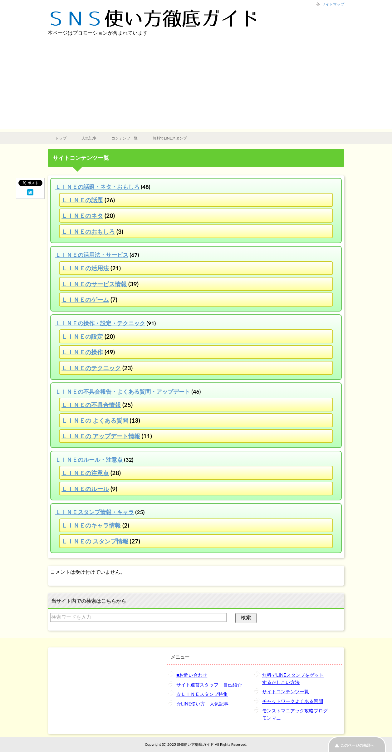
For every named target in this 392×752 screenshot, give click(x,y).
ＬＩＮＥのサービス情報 (94, 284)
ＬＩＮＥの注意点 (85, 472)
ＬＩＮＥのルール (85, 488)
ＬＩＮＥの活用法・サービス (91, 255)
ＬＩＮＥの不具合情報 (91, 404)
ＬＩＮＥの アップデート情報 (100, 436)
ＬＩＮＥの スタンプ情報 (94, 541)
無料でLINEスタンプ (170, 138)
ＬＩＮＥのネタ (82, 215)
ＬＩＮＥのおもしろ (88, 231)
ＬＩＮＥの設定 (82, 336)
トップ (60, 138)
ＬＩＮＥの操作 (82, 352)
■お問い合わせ (191, 675)
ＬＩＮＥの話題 (82, 200)
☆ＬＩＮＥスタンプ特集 (202, 694)
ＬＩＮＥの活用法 (85, 268)
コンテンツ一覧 (124, 138)
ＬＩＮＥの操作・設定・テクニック (100, 323)
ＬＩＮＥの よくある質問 (94, 420)
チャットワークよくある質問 (292, 701)
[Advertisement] (196, 85)
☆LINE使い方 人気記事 (202, 703)
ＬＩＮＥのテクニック (91, 367)
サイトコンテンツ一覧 (285, 691)
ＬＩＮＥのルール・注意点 (89, 459)
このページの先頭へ (357, 745)
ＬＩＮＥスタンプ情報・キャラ (94, 512)
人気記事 (88, 138)
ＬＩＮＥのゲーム (85, 299)
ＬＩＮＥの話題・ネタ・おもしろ (97, 187)
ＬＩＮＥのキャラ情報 (91, 525)
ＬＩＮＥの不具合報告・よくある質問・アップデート (122, 391)
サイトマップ (333, 4)
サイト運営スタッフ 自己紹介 (209, 684)
